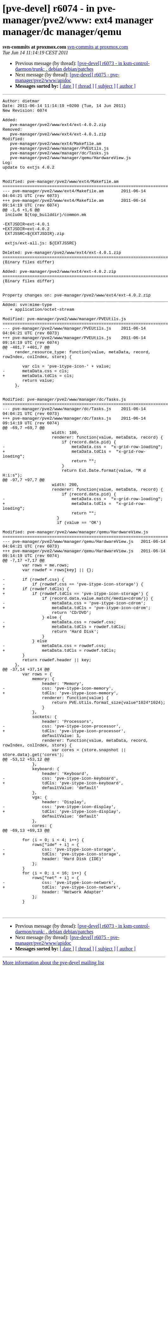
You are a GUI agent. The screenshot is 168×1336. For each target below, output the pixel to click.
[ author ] (126, 86)
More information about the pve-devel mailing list (53, 1125)
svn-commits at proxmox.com (97, 47)
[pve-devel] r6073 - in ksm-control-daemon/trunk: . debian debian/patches (82, 66)
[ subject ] (105, 86)
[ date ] (67, 86)
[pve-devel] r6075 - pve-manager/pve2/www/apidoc (67, 77)
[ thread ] (84, 86)
